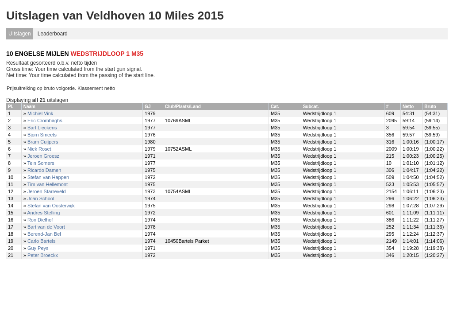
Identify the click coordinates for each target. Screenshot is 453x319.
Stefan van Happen (48, 177)
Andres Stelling (43, 212)
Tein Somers (40, 163)
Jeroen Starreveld (46, 191)
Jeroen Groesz (43, 156)
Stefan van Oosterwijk (51, 205)
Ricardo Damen (44, 170)
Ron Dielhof (40, 219)
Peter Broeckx (42, 255)
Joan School (40, 198)
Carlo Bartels (41, 241)
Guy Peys (38, 248)
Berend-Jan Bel (44, 234)
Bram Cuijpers (42, 141)
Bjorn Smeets (42, 134)
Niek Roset (39, 149)
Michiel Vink (40, 113)
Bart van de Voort (46, 227)
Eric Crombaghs (44, 120)
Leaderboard (53, 34)
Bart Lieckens (42, 127)
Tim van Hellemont (47, 184)
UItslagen (19, 34)
